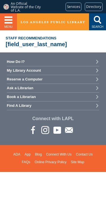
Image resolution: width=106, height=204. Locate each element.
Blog (38, 154)
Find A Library (19, 105)
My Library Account (24, 70)
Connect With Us (59, 154)
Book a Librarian (21, 97)
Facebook (33, 129)
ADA (16, 154)
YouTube (56, 129)
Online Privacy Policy (50, 162)
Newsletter (68, 129)
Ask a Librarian (20, 88)
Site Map (77, 162)
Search (97, 26)
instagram (44, 129)
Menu (8, 26)
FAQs (26, 162)
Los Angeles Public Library (53, 22)
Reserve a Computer (24, 79)
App (28, 154)
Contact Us (84, 154)
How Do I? (16, 62)
